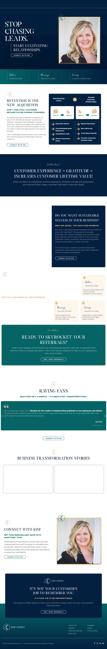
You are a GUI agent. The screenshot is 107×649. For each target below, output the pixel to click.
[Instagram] (97, 643)
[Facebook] (94, 643)
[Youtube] (103, 643)
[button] (2, 416)
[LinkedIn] (100, 643)
